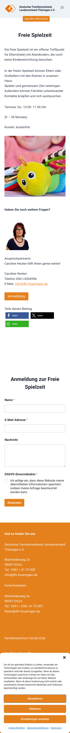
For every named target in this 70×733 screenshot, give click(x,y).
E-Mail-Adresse (16, 420)
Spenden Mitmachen (36, 18)
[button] (64, 657)
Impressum (56, 728)
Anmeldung (16, 296)
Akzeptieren (34, 698)
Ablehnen (35, 708)
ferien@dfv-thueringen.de (22, 611)
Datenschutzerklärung (38, 728)
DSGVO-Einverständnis (21, 474)
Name (10, 400)
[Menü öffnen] (62, 7)
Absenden (14, 502)
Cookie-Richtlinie (16, 728)
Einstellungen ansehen (35, 719)
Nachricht (11, 440)
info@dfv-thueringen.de (31, 284)
